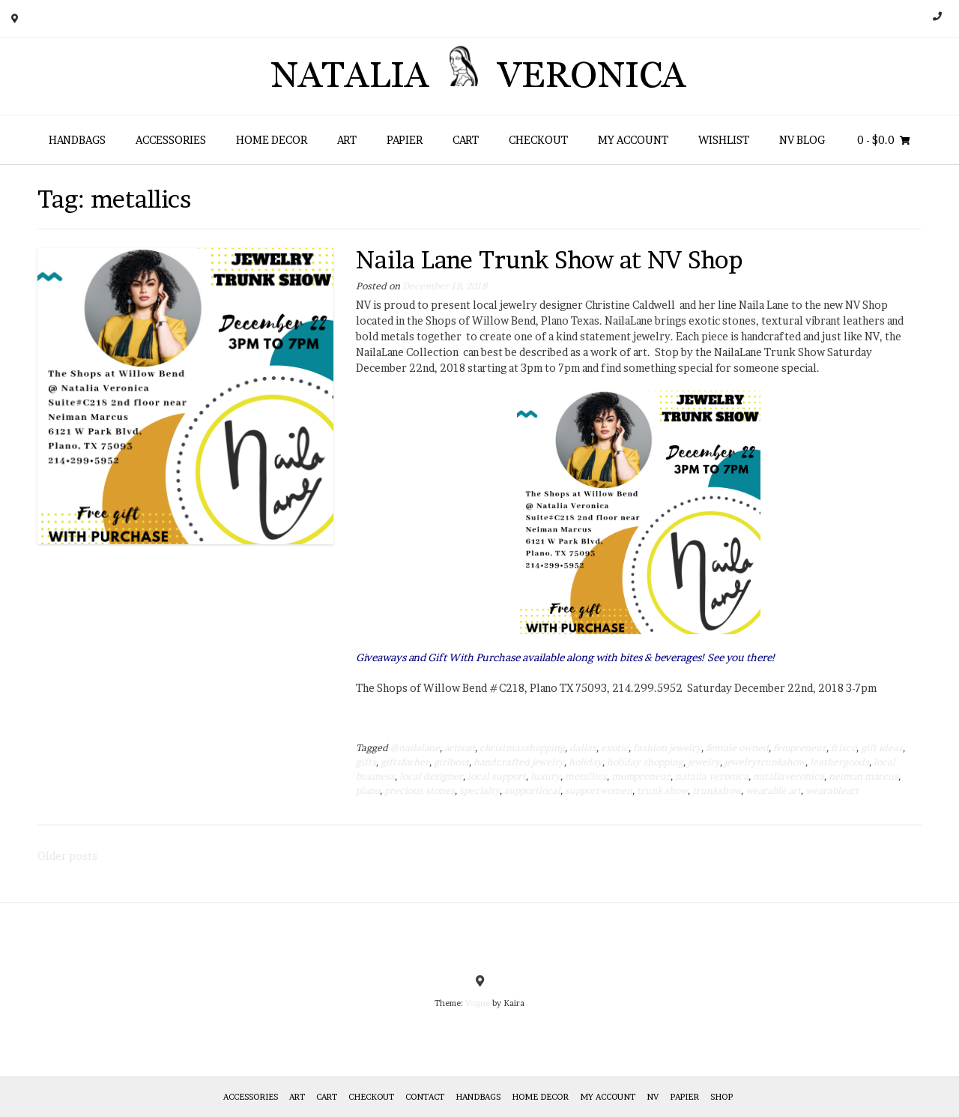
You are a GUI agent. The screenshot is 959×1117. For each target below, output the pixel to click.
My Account (633, 139)
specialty (479, 790)
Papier (405, 139)
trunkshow (716, 790)
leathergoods (839, 762)
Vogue (477, 1003)
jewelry (704, 762)
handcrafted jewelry (519, 762)
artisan (459, 747)
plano (368, 790)
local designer (431, 776)
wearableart (832, 790)
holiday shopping (645, 762)
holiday (585, 762)
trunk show (662, 790)
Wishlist (723, 139)
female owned (737, 747)
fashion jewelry (667, 747)
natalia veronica (711, 776)
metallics (586, 776)
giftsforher (405, 762)
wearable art (773, 790)
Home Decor (271, 139)
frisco (843, 747)
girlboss (451, 762)
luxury (545, 776)
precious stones (419, 790)
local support (497, 776)
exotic (615, 747)
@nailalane (415, 747)
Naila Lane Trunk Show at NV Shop (549, 259)
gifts (366, 762)
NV (653, 1097)
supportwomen (598, 790)
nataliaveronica (788, 776)
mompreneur (641, 776)
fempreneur (799, 747)
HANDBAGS (77, 139)
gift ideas (882, 747)
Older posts (67, 855)
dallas (582, 747)
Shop (721, 1097)
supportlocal (532, 790)
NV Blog (802, 139)
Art (347, 139)
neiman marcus (863, 776)
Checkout (538, 139)
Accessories (171, 139)
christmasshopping (522, 747)
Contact (424, 1097)
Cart (466, 139)
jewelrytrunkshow (764, 762)
